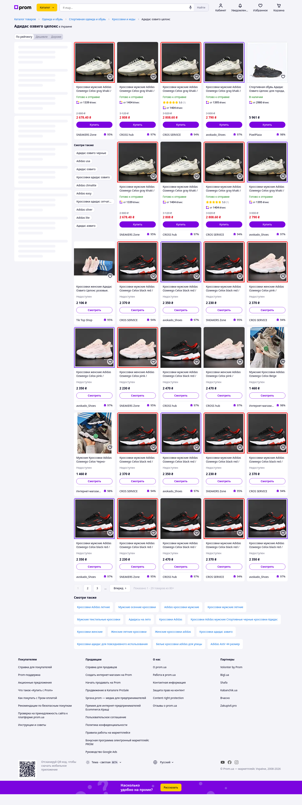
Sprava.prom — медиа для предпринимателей (116, 708)
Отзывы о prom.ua (165, 716)
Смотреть (94, 310)
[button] (94, 125)
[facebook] (229, 773)
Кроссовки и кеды (123, 19)
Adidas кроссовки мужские (181, 618)
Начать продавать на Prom (103, 693)
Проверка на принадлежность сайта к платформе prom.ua (43, 726)
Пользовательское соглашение (106, 728)
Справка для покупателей (35, 678)
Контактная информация (169, 693)
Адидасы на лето (140, 630)
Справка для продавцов (101, 678)
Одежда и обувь (52, 19)
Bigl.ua (224, 685)
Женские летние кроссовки (128, 642)
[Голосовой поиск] (190, 7)
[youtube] (222, 773)
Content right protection (168, 708)
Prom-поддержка (29, 685)
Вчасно (225, 708)
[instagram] (236, 773)
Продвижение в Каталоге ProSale (107, 701)
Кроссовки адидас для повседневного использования (112, 655)
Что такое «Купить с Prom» (35, 701)
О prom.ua (159, 678)
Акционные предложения (35, 693)
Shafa (223, 693)
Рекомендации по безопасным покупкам (45, 716)
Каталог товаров (25, 19)
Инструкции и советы (32, 735)
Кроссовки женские (89, 642)
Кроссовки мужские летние (225, 618)
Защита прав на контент (169, 701)
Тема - (101, 773)
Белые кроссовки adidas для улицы (179, 655)
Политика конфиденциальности (106, 735)
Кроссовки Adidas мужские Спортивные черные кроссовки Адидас (234, 630)
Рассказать (171, 798)
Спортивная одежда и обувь (87, 19)
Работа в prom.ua (164, 685)
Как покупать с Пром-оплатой (37, 708)
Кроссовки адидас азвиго (216, 642)
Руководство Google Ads (101, 762)
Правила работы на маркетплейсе (108, 743)
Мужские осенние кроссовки (137, 618)
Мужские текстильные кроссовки (98, 630)
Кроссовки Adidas (170, 630)
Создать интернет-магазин (103, 685)
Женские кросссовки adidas (173, 642)
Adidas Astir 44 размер (225, 655)
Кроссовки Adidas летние (93, 618)
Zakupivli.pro (228, 716)
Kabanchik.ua (228, 701)
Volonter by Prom (231, 678)
